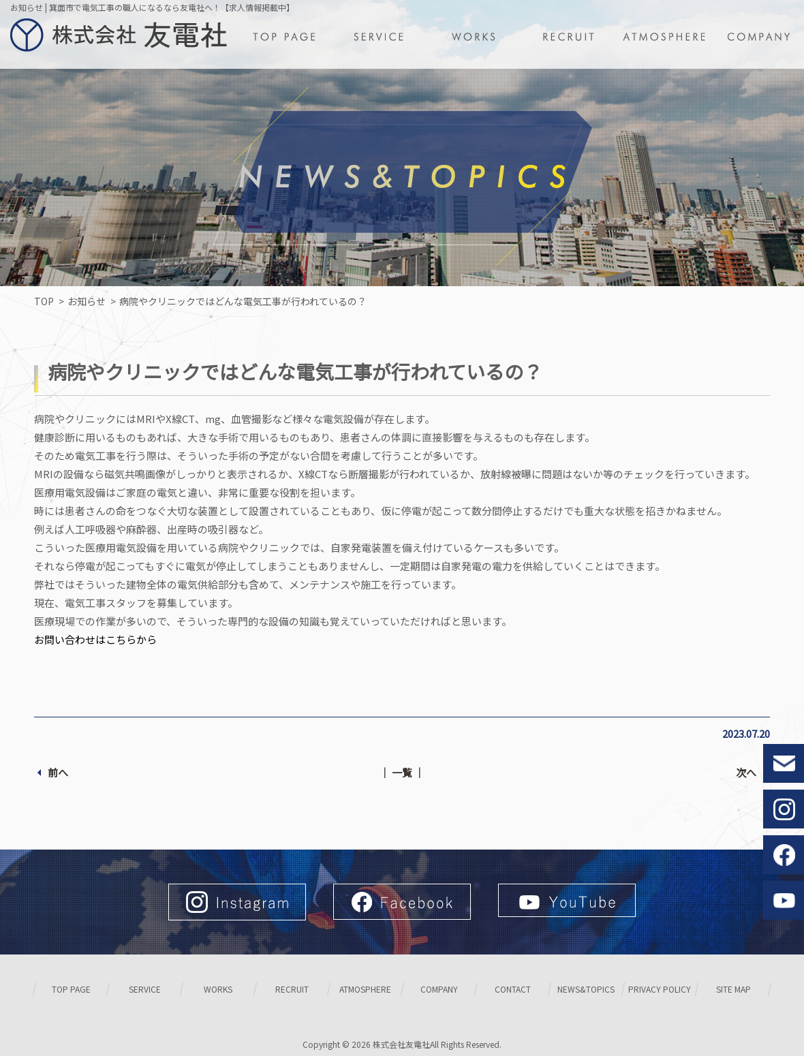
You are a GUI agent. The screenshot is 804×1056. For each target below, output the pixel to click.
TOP (44, 301)
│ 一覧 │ (402, 772)
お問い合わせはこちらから (95, 639)
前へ (58, 772)
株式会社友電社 (401, 1044)
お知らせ (86, 301)
